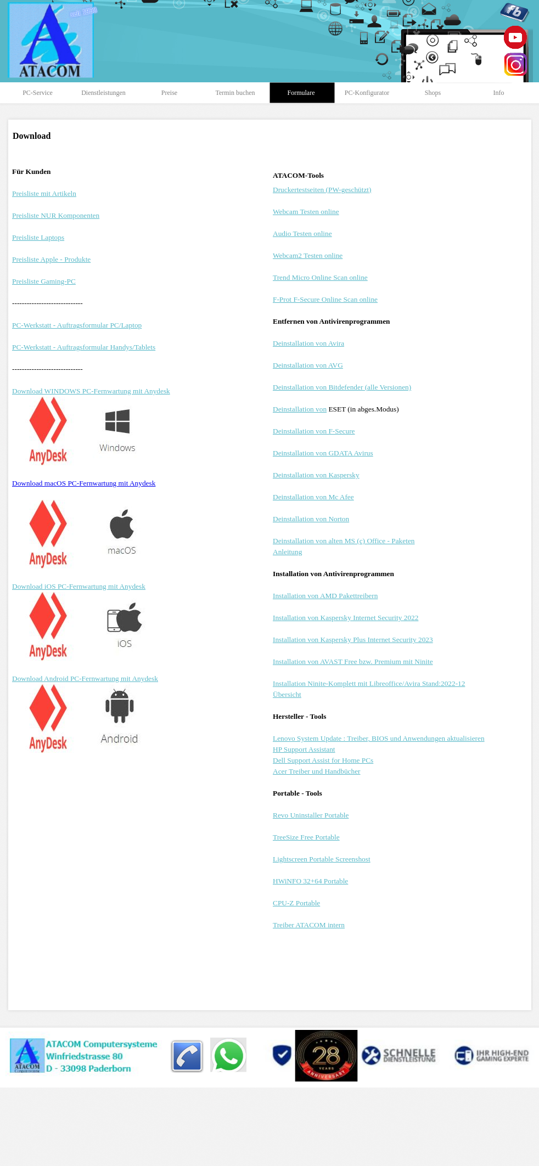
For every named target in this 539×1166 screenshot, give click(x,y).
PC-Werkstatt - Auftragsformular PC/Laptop (77, 325)
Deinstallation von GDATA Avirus (323, 453)
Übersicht (287, 694)
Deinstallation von (300, 409)
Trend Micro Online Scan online (320, 277)
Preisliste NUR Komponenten (55, 215)
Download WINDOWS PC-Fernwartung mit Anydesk (91, 391)
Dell (323, 760)
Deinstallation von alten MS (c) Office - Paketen (343, 541)
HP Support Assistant (304, 749)
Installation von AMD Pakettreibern (325, 596)
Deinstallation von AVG (308, 365)
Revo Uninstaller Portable (311, 815)
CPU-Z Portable (296, 903)
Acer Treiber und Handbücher (317, 771)
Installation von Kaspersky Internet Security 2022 (345, 617)
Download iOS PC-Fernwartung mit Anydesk (78, 586)
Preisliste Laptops (38, 237)
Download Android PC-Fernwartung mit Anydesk (85, 678)
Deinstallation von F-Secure (314, 431)
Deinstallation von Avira (308, 343)
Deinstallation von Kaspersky (316, 475)
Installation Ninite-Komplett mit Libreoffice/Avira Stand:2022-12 (369, 683)
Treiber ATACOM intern (309, 925)
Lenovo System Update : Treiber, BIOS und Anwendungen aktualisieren (379, 738)
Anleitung (287, 552)
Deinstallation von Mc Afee (313, 497)
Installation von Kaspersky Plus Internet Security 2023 (353, 639)
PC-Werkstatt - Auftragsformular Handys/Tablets (83, 347)
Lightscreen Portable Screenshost (321, 859)
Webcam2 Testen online (308, 255)
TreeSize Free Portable (306, 837)
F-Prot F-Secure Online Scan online (325, 299)
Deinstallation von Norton (311, 519)
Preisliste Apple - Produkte (51, 259)
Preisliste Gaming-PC (44, 281)
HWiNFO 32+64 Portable (310, 881)
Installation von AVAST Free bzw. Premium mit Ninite (353, 661)
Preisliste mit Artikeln (44, 193)
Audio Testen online (302, 233)
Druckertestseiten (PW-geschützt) (322, 189)
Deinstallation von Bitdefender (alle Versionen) (342, 387)
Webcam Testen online (306, 211)
